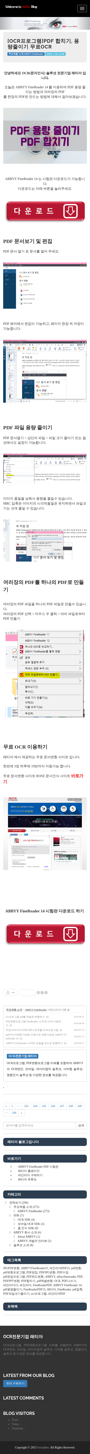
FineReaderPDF (42, 1285)
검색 (81, 1125)
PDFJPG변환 (47, 1272)
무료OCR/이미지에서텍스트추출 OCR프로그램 (32, 1030)
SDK (18, 1215)
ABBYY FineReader (36, 1009)
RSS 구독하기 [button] (15, 1383)
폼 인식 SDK (27, 1228)
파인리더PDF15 (60, 1268)
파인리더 (25, 1285)
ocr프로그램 (39, 1293)
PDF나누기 (69, 1281)
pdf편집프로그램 (14, 1276)
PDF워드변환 (35, 1276)
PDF (80, 1276)
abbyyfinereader (66, 1276)
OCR (57, 1281)
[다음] (22, 1113)
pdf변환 (76, 1268)
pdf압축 (77, 1289)
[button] (7, 23)
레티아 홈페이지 (29, 1171)
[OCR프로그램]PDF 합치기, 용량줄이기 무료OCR (43, 44)
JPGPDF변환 (11, 1268)
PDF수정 (62, 1272)
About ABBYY (28, 1236)
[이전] (6, 1106)
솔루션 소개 (23, 1245)
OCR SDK (26, 1219)
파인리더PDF (56, 1293)
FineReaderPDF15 (35, 1289)
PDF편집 (32, 1272)
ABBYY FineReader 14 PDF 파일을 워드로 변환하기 (34, 1043)
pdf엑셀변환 (45, 1281)
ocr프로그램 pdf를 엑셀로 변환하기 (25, 1016)
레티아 (51, 1289)
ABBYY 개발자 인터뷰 (34, 1241)
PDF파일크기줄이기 (16, 1293)
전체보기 (18, 1202)
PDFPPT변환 (11, 1281)
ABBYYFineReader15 (34, 1268)
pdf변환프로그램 (14, 1272)
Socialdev (43, 1447)
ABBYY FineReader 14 (67, 1285)
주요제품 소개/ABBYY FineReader (26, 54)
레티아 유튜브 (27, 1179)
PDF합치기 (28, 1281)
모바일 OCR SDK (30, 1224)
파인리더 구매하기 (30, 1175)
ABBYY (50, 1276)
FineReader (64, 1289)
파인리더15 (10, 1285)
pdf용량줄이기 (12, 1289)
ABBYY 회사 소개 (27, 1232)
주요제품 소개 (14, 1009)
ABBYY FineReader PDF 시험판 (38, 1166)
